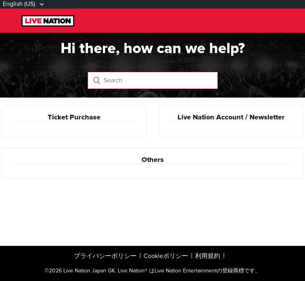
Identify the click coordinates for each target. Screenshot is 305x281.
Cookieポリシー (166, 256)
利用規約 (207, 256)
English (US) (20, 4)
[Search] (153, 80)
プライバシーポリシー (105, 256)
